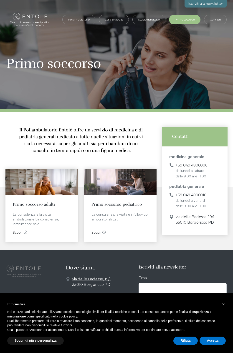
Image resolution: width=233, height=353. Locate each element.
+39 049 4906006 (191, 165)
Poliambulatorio (79, 19)
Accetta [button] (212, 340)
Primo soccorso (185, 19)
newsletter (205, 4)
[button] (223, 304)
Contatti (215, 19)
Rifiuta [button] (186, 340)
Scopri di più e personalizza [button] (35, 340)
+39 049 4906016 (191, 195)
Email (144, 278)
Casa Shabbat (114, 19)
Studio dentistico (149, 19)
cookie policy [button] (68, 316)
